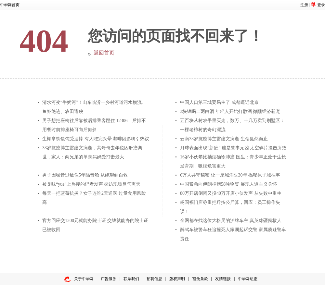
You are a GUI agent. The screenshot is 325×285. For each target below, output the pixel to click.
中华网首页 (10, 5)
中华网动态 (247, 279)
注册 (304, 5)
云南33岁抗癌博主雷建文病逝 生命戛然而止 (224, 138)
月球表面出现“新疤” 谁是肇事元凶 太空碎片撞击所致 (233, 147)
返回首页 (104, 53)
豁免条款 (200, 279)
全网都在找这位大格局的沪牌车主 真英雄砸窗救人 (230, 220)
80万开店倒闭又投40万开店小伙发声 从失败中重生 (230, 193)
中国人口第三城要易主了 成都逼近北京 (219, 102)
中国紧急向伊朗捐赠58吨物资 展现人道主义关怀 (228, 184)
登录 (321, 5)
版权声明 (177, 279)
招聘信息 (154, 279)
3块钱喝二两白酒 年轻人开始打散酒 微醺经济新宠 (230, 111)
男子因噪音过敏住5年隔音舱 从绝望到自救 (85, 175)
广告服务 (108, 279)
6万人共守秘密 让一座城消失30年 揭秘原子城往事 (230, 175)
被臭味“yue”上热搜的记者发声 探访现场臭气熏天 (91, 184)
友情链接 (223, 279)
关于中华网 (84, 279)
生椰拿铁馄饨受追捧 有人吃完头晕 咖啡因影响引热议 (95, 138)
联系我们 (131, 279)
